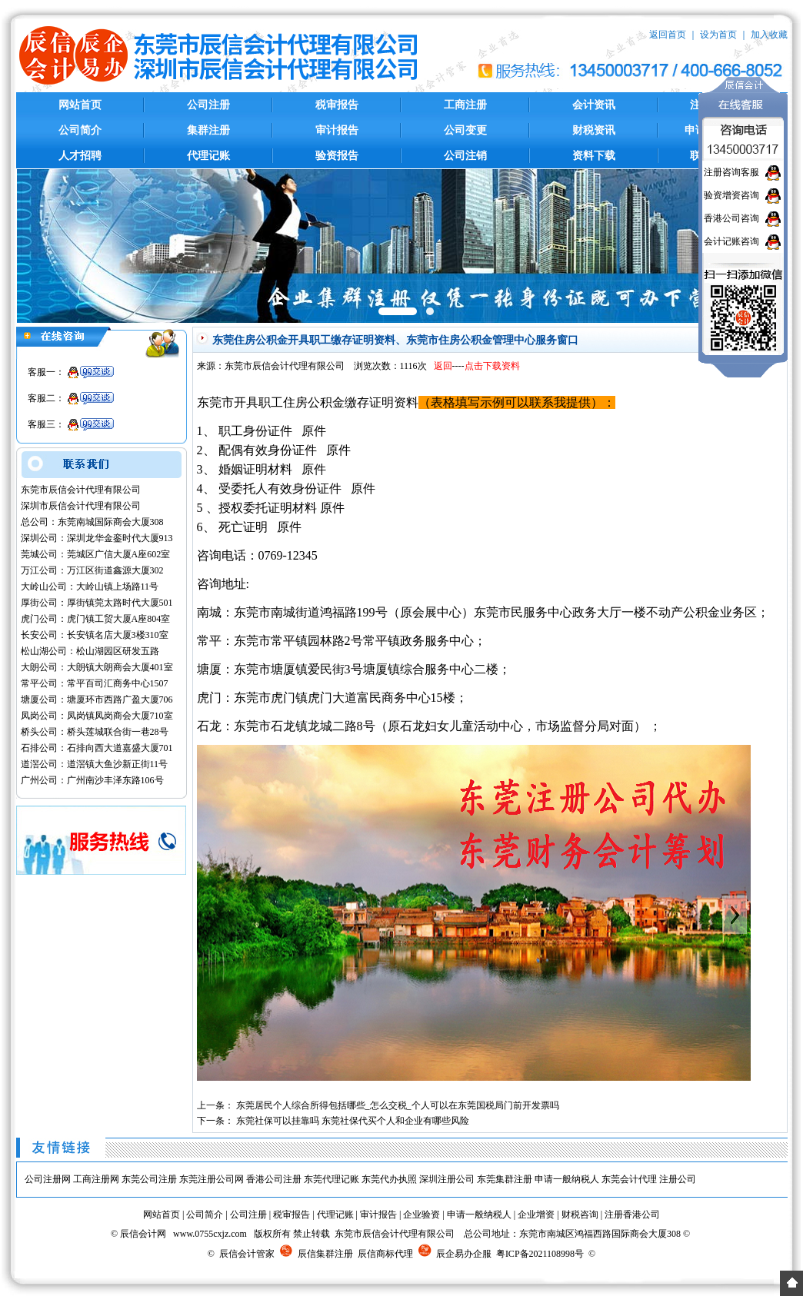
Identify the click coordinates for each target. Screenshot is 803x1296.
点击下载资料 (492, 366)
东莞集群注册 (504, 1179)
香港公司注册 (274, 1179)
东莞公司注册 (149, 1179)
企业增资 (536, 1214)
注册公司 (677, 1179)
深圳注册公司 (447, 1179)
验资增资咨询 (731, 195)
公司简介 (80, 130)
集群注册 (208, 130)
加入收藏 (769, 34)
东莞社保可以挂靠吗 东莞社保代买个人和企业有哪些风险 (352, 1120)
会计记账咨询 (731, 241)
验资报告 (336, 155)
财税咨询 (579, 1214)
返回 (443, 366)
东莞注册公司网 (211, 1179)
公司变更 (465, 130)
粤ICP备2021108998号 (540, 1253)
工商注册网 (96, 1179)
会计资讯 (593, 105)
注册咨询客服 (731, 172)
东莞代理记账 (331, 1179)
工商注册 (465, 105)
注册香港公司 (632, 1214)
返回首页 (667, 34)
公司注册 (208, 105)
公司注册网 (48, 1179)
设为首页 (718, 34)
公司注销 (465, 155)
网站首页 (80, 105)
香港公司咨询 (731, 218)
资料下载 (593, 155)
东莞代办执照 (389, 1179)
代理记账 (208, 155)
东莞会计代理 (629, 1179)
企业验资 (421, 1214)
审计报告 (336, 130)
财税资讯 (593, 130)
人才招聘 (80, 155)
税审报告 (336, 105)
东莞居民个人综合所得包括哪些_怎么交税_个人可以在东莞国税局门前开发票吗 (397, 1105)
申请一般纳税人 (567, 1179)
